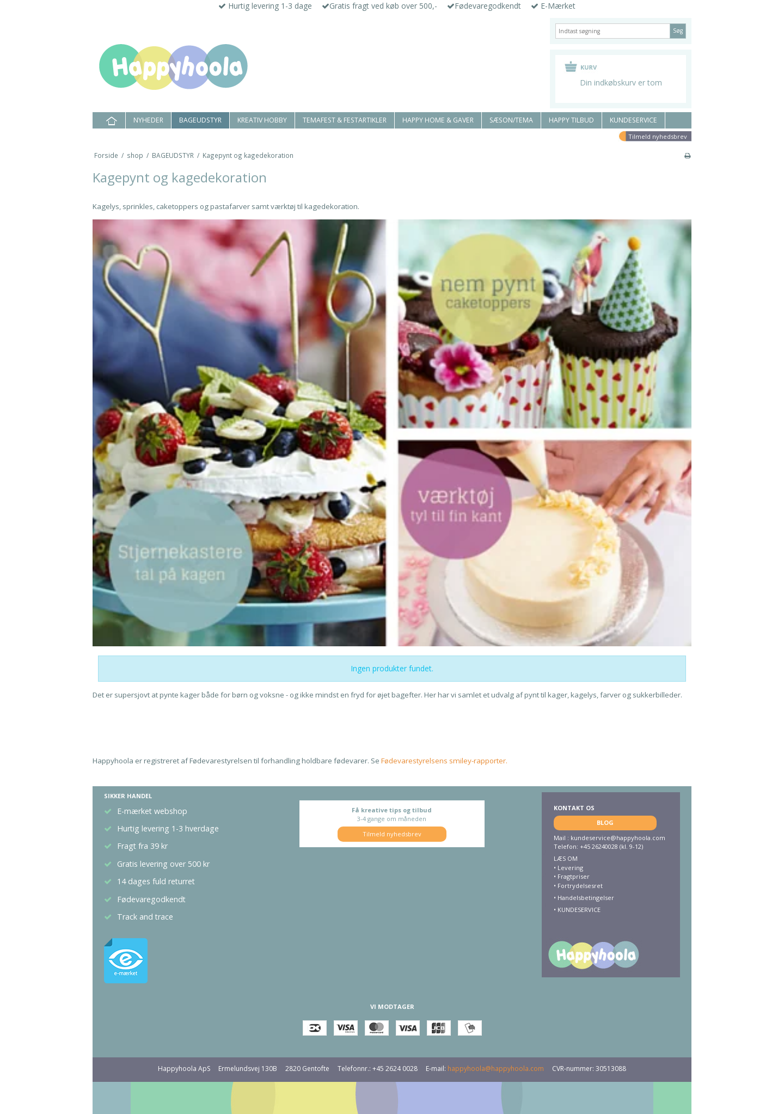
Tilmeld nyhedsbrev (657, 136)
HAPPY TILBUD (571, 120)
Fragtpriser (574, 876)
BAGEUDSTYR (200, 120)
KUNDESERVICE (633, 120)
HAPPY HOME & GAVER (438, 120)
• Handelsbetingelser (584, 897)
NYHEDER (148, 120)
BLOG (605, 822)
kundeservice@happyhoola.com (618, 838)
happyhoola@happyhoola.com (496, 1068)
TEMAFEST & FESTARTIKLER (345, 120)
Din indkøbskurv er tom (621, 82)
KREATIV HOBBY (262, 120)
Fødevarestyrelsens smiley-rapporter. (443, 761)
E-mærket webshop (152, 811)
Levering (570, 868)
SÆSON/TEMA (511, 120)
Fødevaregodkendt (151, 899)
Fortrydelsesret (580, 886)
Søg (678, 30)
